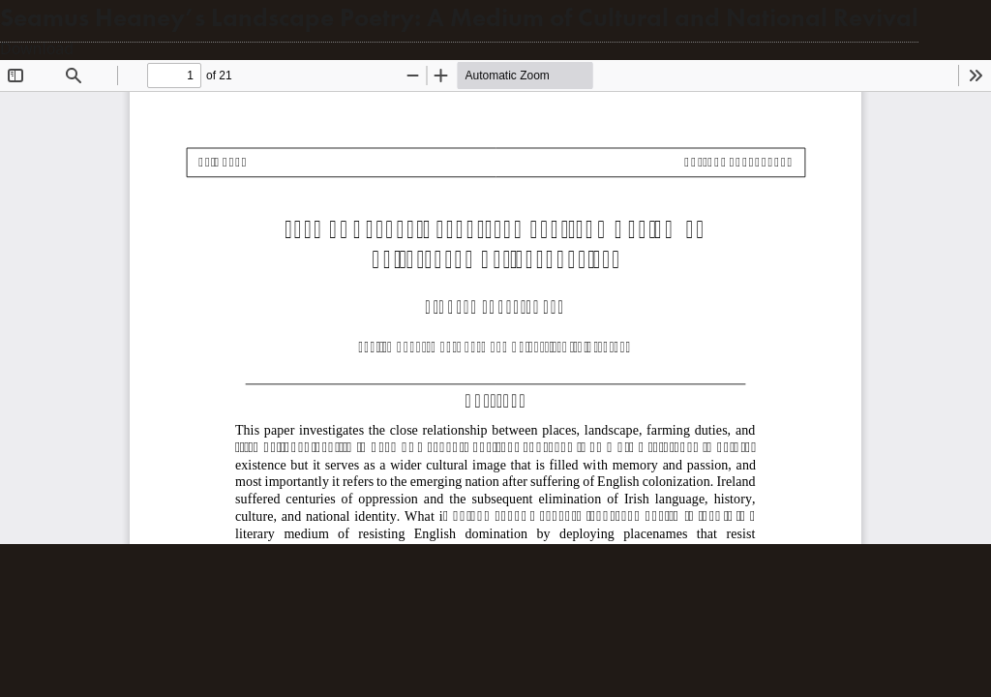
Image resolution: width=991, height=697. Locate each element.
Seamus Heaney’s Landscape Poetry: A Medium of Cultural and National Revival (459, 18)
